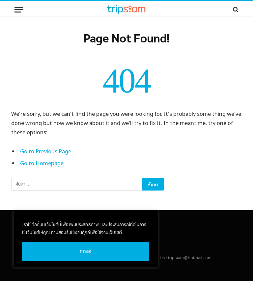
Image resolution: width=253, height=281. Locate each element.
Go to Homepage (42, 163)
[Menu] (18, 9)
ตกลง (86, 251)
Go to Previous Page (45, 151)
